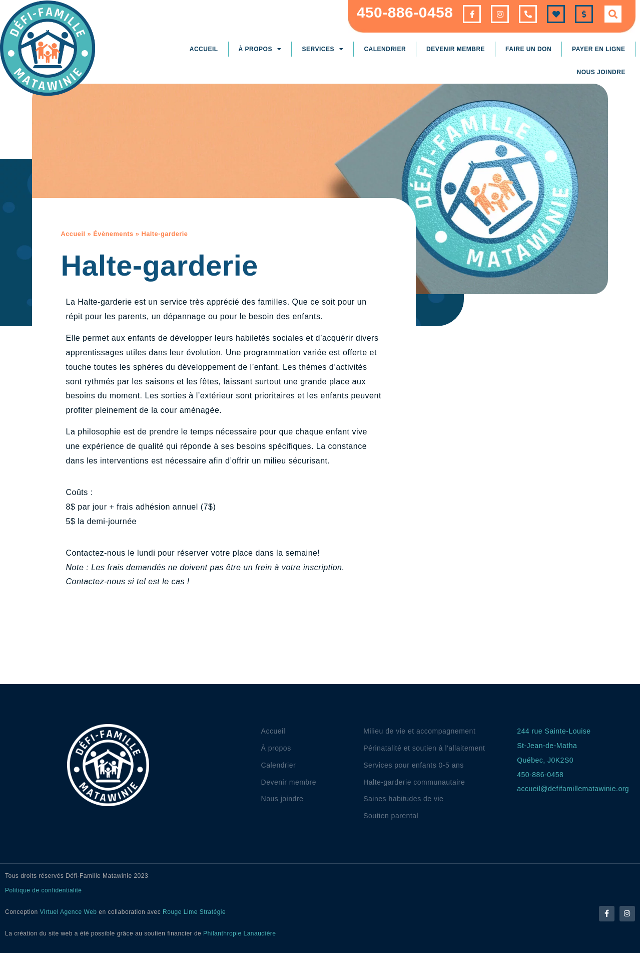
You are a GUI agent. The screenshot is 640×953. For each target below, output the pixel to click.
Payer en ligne (598, 49)
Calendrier (385, 49)
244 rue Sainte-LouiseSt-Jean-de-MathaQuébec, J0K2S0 (554, 745)
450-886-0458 (405, 12)
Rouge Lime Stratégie (194, 911)
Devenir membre (455, 49)
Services (322, 49)
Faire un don (528, 49)
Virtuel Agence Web (68, 911)
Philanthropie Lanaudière (239, 933)
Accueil (204, 49)
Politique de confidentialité (43, 890)
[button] (613, 14)
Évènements (113, 233)
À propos (260, 49)
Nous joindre (601, 72)
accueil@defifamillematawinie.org (573, 789)
